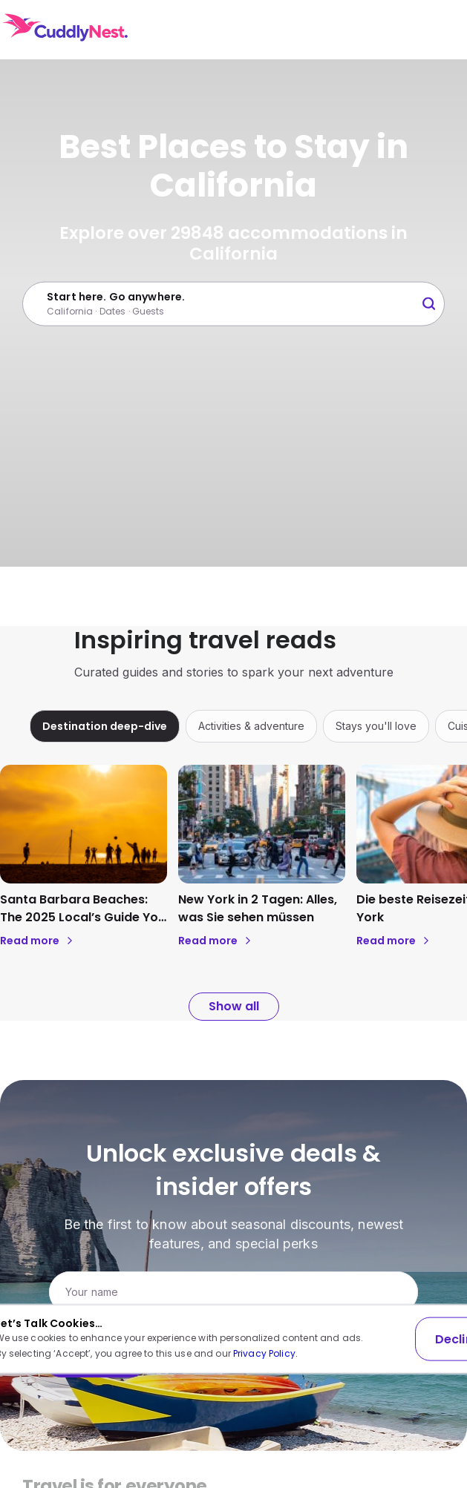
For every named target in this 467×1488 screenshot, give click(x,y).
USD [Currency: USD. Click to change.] (365, 30)
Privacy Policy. (265, 1353)
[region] (233, 726)
